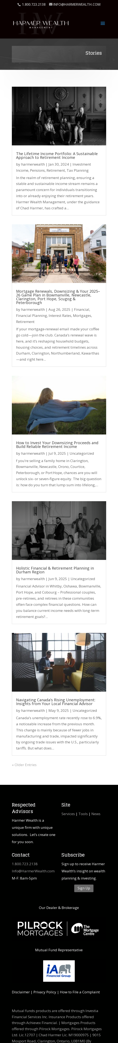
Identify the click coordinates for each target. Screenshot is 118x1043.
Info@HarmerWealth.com (33, 871)
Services (68, 813)
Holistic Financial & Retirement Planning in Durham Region (55, 570)
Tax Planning (78, 170)
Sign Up (84, 888)
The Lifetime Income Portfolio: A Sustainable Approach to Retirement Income (57, 155)
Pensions (37, 170)
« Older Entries (24, 764)
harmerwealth (33, 164)
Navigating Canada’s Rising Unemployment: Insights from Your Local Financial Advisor (55, 701)
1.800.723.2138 (25, 863)
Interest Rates (60, 315)
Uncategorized (82, 453)
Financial (81, 309)
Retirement (56, 170)
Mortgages (82, 315)
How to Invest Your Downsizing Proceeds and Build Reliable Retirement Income (57, 444)
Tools (83, 813)
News (95, 813)
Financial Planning (31, 315)
